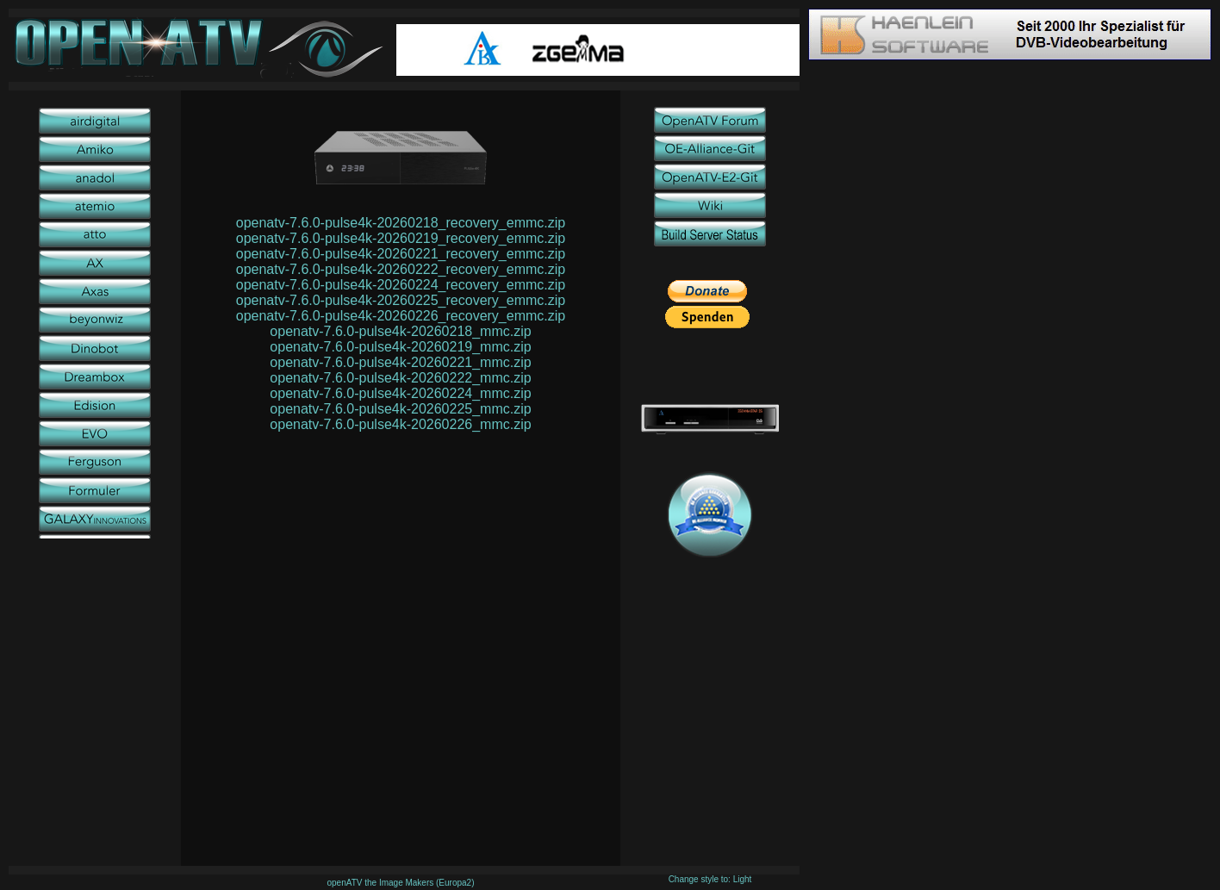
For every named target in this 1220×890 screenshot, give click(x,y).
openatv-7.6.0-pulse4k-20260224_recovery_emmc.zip (400, 284)
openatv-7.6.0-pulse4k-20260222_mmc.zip (400, 377)
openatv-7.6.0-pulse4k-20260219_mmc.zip (400, 346)
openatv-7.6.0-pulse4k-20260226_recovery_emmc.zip (400, 315)
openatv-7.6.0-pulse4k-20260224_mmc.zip (400, 393)
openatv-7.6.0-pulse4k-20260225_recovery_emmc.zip (400, 300)
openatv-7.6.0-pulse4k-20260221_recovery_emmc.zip (400, 253)
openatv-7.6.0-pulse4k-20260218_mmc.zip (400, 331)
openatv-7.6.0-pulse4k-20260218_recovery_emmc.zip (400, 222)
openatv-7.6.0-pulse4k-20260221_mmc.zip (400, 362)
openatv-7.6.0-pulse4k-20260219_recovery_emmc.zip (400, 238)
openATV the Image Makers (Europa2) (400, 882)
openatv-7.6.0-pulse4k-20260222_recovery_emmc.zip (400, 269)
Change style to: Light (710, 879)
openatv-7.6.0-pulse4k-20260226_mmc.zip (400, 424)
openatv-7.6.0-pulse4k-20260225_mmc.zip (400, 408)
